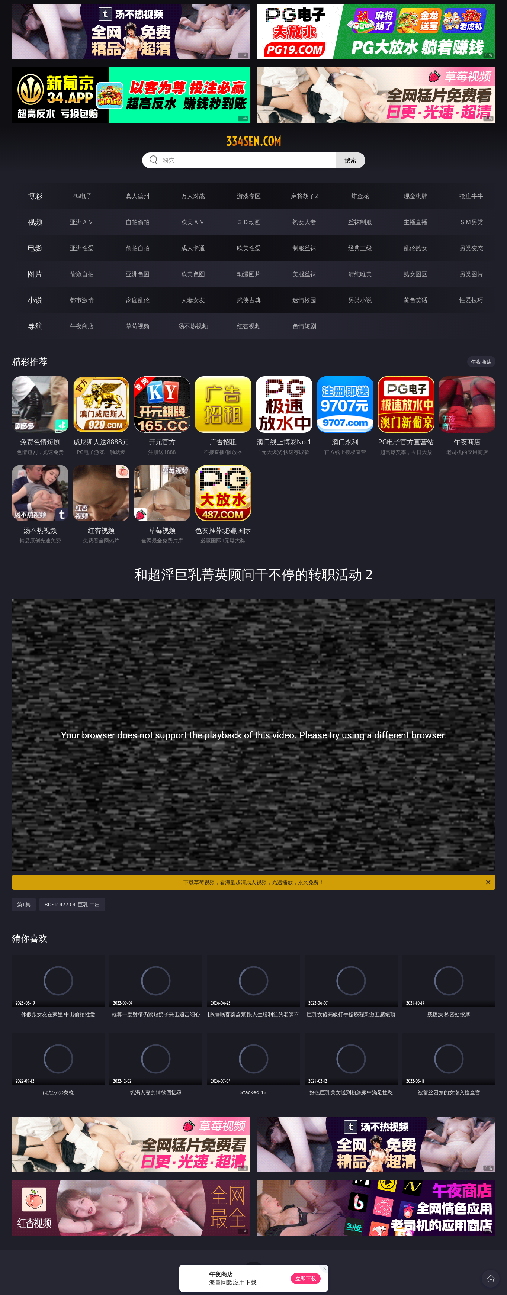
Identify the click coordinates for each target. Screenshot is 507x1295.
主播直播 (415, 222)
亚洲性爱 (82, 248)
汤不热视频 (193, 326)
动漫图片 (249, 274)
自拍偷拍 (138, 222)
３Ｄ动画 (249, 222)
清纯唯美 (360, 274)
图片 (35, 274)
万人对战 (193, 196)
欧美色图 (193, 274)
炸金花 (360, 196)
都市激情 (82, 300)
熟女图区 (415, 274)
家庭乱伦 (138, 300)
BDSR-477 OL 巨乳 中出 (72, 904)
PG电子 (82, 196)
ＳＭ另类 (471, 222)
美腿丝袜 (304, 274)
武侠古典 (249, 300)
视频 (35, 222)
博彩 (35, 196)
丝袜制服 (360, 222)
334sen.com (253, 141)
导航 (35, 326)
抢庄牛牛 (471, 196)
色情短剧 (304, 326)
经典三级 (360, 248)
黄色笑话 (415, 300)
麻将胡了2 (304, 196)
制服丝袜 (304, 248)
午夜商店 (82, 326)
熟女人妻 (304, 222)
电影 (35, 248)
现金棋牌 (415, 196)
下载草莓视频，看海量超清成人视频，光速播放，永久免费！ (337, 882)
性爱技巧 (471, 300)
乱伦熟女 (415, 248)
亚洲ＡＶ (82, 222)
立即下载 (305, 1278)
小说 (35, 300)
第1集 (24, 904)
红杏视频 (249, 326)
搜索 (350, 160)
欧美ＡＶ (193, 222)
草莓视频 (138, 326)
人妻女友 (193, 300)
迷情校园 (304, 300)
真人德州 (138, 196)
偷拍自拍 (138, 248)
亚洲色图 (138, 274)
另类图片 (471, 274)
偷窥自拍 (82, 274)
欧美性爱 (249, 248)
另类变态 (471, 248)
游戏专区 (249, 196)
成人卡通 (193, 248)
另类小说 (360, 300)
